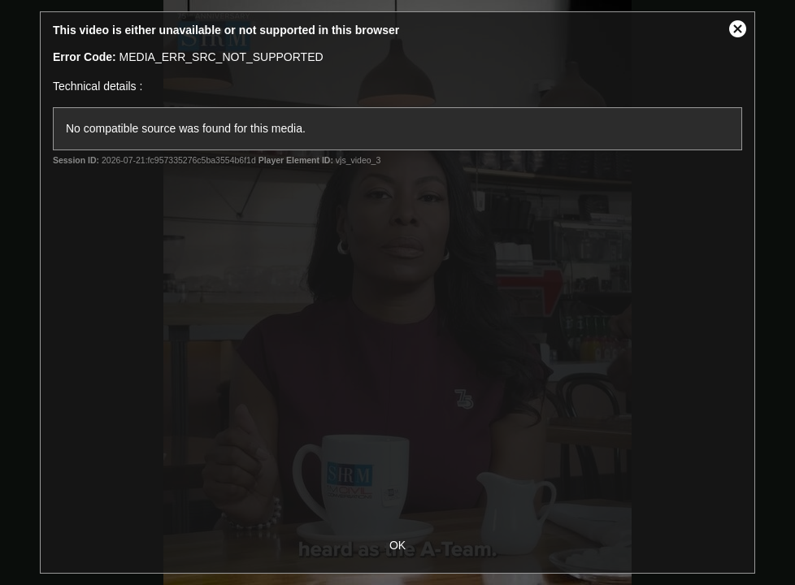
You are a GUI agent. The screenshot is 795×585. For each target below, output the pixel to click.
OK (397, 545)
